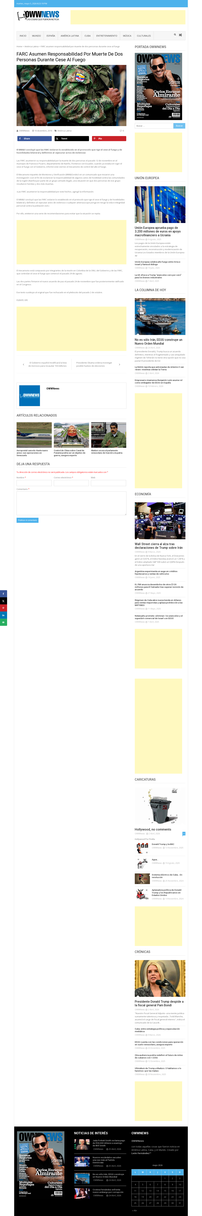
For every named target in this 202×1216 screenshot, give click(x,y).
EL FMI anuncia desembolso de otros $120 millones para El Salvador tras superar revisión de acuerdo (159, 585)
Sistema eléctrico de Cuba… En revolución (166, 870)
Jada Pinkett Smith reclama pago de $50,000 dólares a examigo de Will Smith (108, 1136)
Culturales (144, 35)
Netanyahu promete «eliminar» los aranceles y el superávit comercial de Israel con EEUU (157, 611)
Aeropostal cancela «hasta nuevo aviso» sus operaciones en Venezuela (32, 453)
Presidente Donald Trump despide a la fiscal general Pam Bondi (159, 997)
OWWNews (24, 130)
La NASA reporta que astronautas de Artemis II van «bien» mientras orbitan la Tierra (158, 368)
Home (19, 46)
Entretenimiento (106, 35)
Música (127, 35)
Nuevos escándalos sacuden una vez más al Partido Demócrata (108, 1151)
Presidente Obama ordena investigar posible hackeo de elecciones (94, 364)
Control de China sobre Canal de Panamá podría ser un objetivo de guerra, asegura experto (69, 453)
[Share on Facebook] (34, 138)
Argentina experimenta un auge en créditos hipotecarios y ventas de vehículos (155, 572)
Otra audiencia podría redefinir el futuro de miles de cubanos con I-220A (159, 1050)
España (51, 35)
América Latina (70, 35)
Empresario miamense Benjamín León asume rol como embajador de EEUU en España (157, 381)
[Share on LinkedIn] (3, 615)
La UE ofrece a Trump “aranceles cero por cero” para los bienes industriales (160, 276)
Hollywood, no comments (153, 824)
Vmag (85, 1213)
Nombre (21, 477)
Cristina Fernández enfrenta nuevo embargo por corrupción (107, 1182)
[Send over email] (3, 622)
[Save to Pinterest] (109, 138)
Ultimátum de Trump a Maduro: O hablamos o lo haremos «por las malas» (157, 1063)
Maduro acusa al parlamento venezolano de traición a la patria (106, 451)
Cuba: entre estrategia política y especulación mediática (156, 1024)
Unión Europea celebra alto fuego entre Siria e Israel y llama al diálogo (159, 263)
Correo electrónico (63, 477)
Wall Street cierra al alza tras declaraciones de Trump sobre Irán (160, 546)
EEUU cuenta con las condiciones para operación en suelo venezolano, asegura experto (159, 1037)
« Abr (134, 1204)
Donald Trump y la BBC (162, 838)
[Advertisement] (128, 17)
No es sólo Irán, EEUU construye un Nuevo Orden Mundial (160, 342)
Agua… (155, 853)
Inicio (23, 35)
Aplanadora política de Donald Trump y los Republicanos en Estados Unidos (166, 886)
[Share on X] (72, 138)
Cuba (88, 35)
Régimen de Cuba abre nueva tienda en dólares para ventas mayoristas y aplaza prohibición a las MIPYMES (160, 598)
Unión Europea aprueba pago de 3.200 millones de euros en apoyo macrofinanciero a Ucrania (159, 231)
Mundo (36, 35)
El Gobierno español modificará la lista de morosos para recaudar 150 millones (47, 364)
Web (93, 477)
